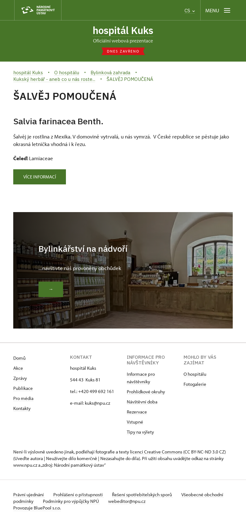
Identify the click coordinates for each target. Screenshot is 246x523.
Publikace (23, 389)
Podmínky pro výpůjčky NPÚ (92, 502)
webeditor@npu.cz (150, 502)
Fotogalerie (195, 385)
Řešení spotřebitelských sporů (145, 495)
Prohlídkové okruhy (146, 392)
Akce (18, 369)
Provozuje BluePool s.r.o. (37, 508)
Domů (19, 359)
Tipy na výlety (140, 433)
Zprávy (20, 379)
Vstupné (135, 422)
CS (189, 11)
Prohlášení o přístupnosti (80, 495)
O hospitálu (195, 375)
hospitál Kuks (123, 30)
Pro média (23, 399)
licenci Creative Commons (156, 452)
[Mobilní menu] (218, 10)
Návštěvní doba (142, 402)
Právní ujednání (29, 495)
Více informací (41, 177)
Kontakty (22, 409)
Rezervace (137, 412)
